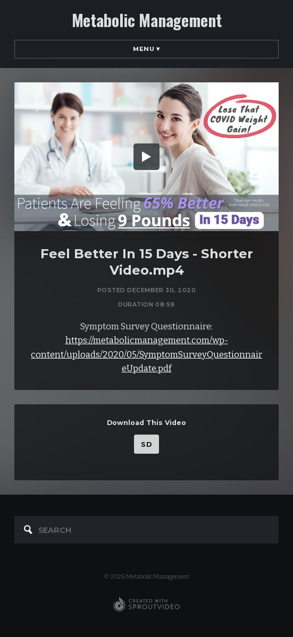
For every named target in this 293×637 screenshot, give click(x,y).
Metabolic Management (147, 20)
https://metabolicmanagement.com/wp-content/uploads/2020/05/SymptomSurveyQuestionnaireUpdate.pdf (146, 354)
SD (146, 444)
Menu (146, 49)
